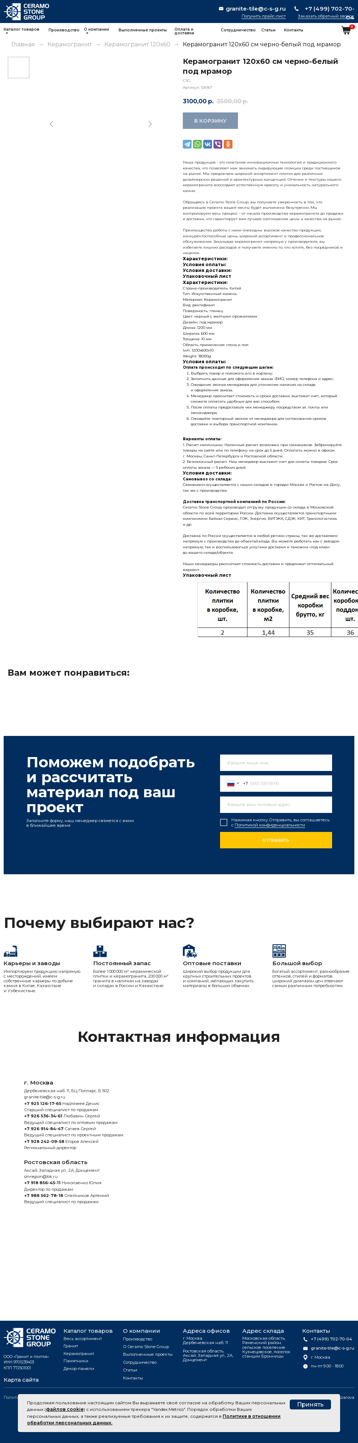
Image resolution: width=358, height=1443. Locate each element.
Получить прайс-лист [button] (264, 16)
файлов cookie (65, 1409)
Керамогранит (69, 44)
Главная (23, 44)
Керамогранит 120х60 (138, 44)
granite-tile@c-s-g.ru (44, 1096)
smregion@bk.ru (41, 1176)
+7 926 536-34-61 (43, 1115)
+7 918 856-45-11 (42, 1182)
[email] (276, 805)
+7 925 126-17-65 (42, 1103)
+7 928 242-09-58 (44, 1141)
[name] (276, 763)
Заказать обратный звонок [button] (326, 16)
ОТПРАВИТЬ (275, 840)
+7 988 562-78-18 (43, 1195)
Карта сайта (21, 1379)
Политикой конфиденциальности (270, 825)
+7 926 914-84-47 (43, 1128)
